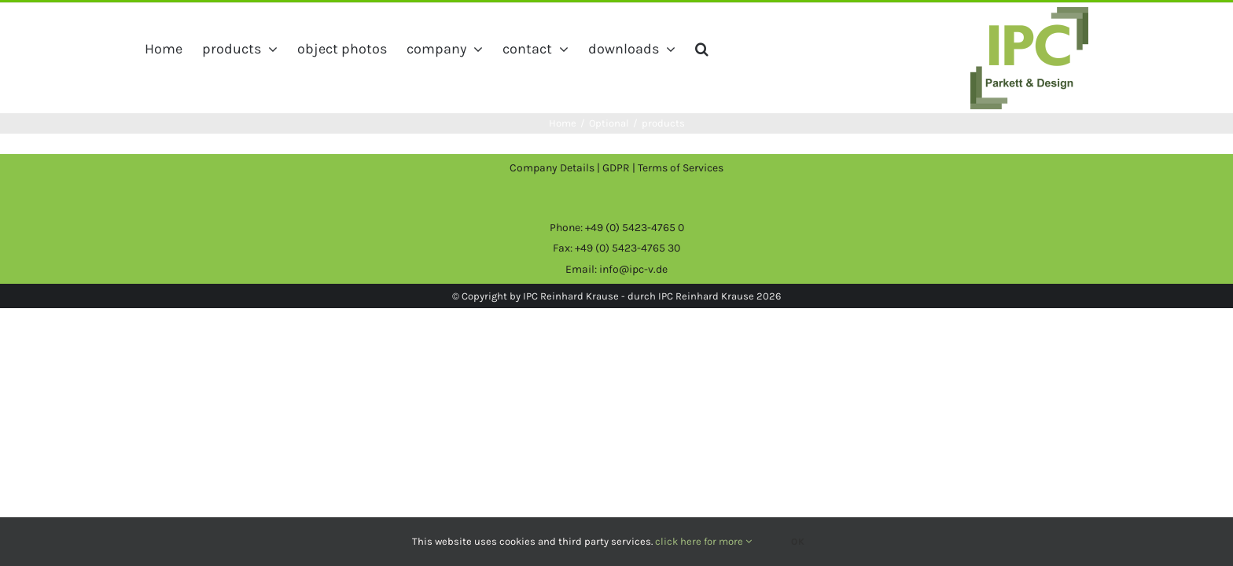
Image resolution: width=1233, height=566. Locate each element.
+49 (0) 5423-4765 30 (627, 248)
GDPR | (620, 168)
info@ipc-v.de (633, 269)
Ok (798, 541)
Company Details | (556, 168)
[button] (824, 48)
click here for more (703, 541)
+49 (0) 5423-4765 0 (634, 227)
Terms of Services (680, 168)
